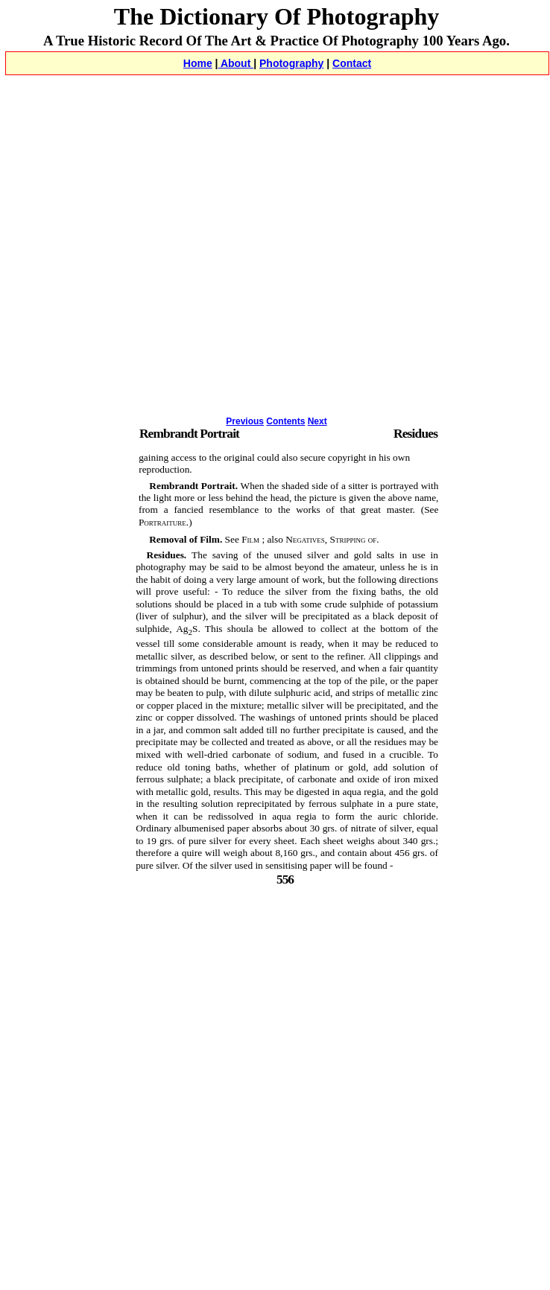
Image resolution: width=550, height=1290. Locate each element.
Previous (245, 421)
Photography (291, 63)
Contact (351, 63)
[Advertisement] (139, 263)
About (236, 63)
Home (197, 63)
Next (317, 421)
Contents (285, 421)
